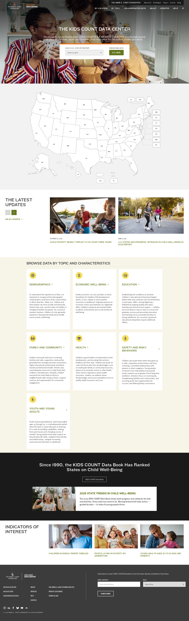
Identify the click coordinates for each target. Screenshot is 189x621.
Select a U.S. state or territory (77, 48)
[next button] (14, 212)
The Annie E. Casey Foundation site (61, 587)
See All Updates (12, 219)
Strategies (157, 2)
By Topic (115, 8)
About (153, 8)
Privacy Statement (56, 591)
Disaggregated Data (135, 8)
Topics (165, 2)
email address (103, 580)
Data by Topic (8, 591)
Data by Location (9, 587)
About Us (147, 2)
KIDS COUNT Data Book (94, 479)
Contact (34, 600)
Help (175, 8)
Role (145, 580)
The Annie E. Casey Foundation (125, 3)
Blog (179, 2)
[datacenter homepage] (32, 6)
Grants (172, 2)
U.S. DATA (116, 52)
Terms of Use (53, 595)
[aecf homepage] (14, 5)
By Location (101, 8)
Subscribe (106, 593)
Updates (164, 8)
